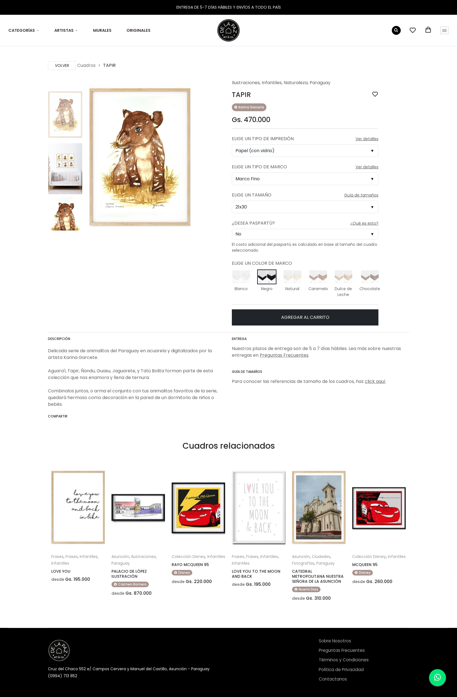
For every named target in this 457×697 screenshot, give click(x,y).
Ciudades (321, 556)
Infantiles (272, 82)
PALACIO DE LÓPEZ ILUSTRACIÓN (129, 574)
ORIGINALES (138, 30)
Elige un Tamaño (251, 195)
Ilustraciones (246, 82)
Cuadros (86, 65)
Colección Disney (188, 556)
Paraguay (320, 82)
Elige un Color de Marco (262, 263)
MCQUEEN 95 (365, 564)
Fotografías (303, 563)
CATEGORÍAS (21, 30)
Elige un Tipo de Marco (259, 167)
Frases (57, 556)
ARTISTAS (64, 30)
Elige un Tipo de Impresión (263, 138)
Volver (62, 65)
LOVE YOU (61, 571)
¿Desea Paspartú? (253, 223)
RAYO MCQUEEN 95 (190, 564)
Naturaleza (296, 82)
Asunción (120, 556)
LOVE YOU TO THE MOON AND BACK (256, 574)
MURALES (102, 30)
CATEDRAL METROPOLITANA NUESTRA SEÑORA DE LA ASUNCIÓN (318, 576)
